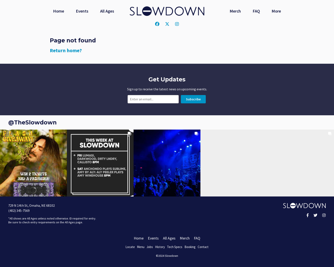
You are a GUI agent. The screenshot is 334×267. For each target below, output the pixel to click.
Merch (235, 11)
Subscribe (193, 99)
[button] (33, 163)
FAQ (256, 11)
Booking (190, 247)
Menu (140, 247)
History (160, 247)
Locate (130, 247)
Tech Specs (174, 247)
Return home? (66, 50)
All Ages (107, 11)
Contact (203, 247)
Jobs (150, 247)
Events (82, 11)
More (276, 11)
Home (58, 11)
